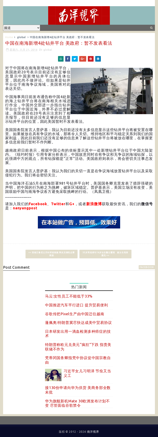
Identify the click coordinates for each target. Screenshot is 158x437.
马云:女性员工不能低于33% (69, 296)
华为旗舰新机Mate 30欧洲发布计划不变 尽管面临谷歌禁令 (77, 403)
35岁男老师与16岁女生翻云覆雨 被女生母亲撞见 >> (105, 254)
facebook (147, 267)
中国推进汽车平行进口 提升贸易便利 (76, 305)
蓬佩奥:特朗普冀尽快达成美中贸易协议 (78, 322)
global (21, 37)
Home (9, 37)
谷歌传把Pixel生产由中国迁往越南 (74, 314)
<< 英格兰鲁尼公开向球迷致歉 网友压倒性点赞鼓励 (51, 254)
